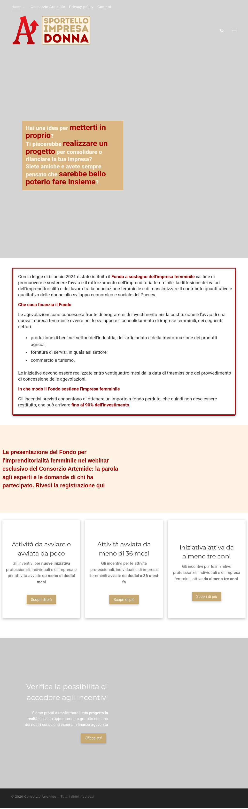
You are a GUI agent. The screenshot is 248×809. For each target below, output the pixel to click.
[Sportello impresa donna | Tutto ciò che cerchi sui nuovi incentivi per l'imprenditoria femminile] (51, 30)
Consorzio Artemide (40, 798)
